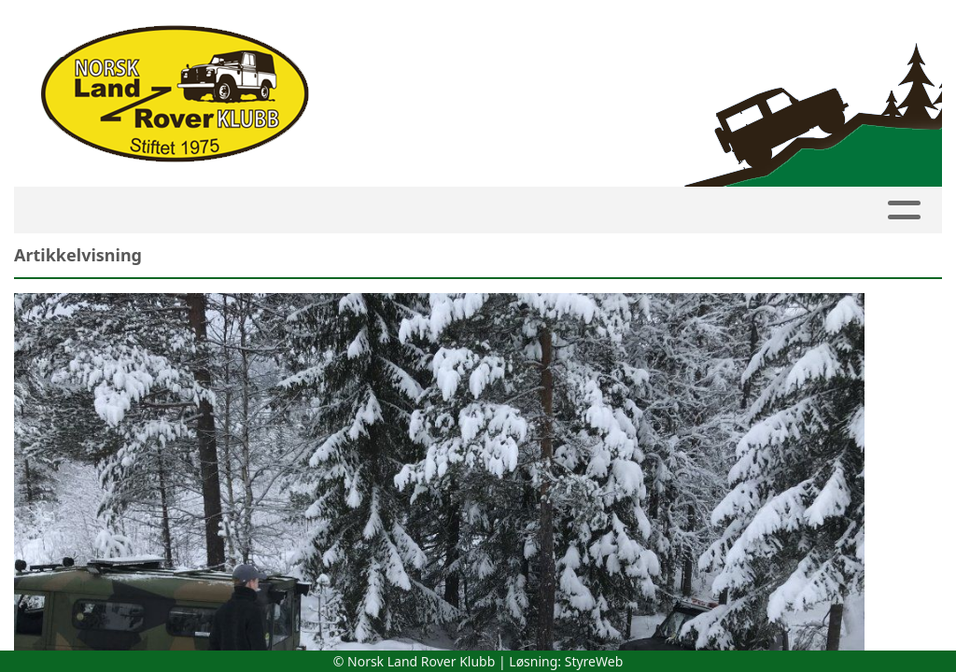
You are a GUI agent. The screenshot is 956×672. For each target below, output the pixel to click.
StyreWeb (594, 661)
